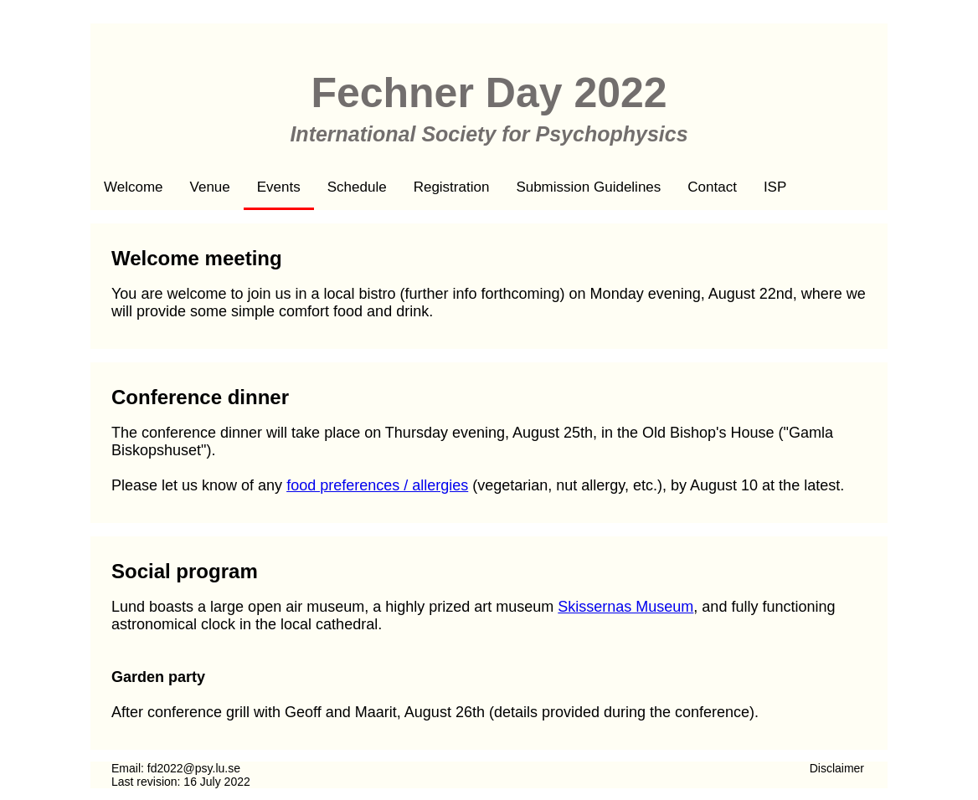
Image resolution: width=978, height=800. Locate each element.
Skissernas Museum (625, 606)
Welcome (133, 187)
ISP (775, 187)
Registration (452, 187)
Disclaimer (837, 768)
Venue (210, 187)
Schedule (357, 187)
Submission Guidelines (588, 187)
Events (279, 187)
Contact (712, 187)
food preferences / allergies (377, 485)
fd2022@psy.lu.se (193, 768)
